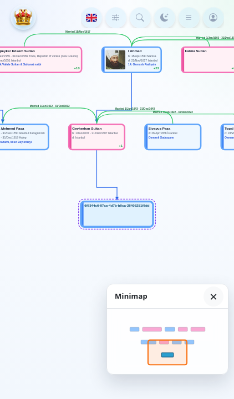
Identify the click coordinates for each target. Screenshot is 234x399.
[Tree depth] (115, 17)
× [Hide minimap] (213, 296)
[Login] (213, 17)
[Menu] (189, 17)
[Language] (91, 17)
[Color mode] (164, 17)
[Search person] (140, 17)
